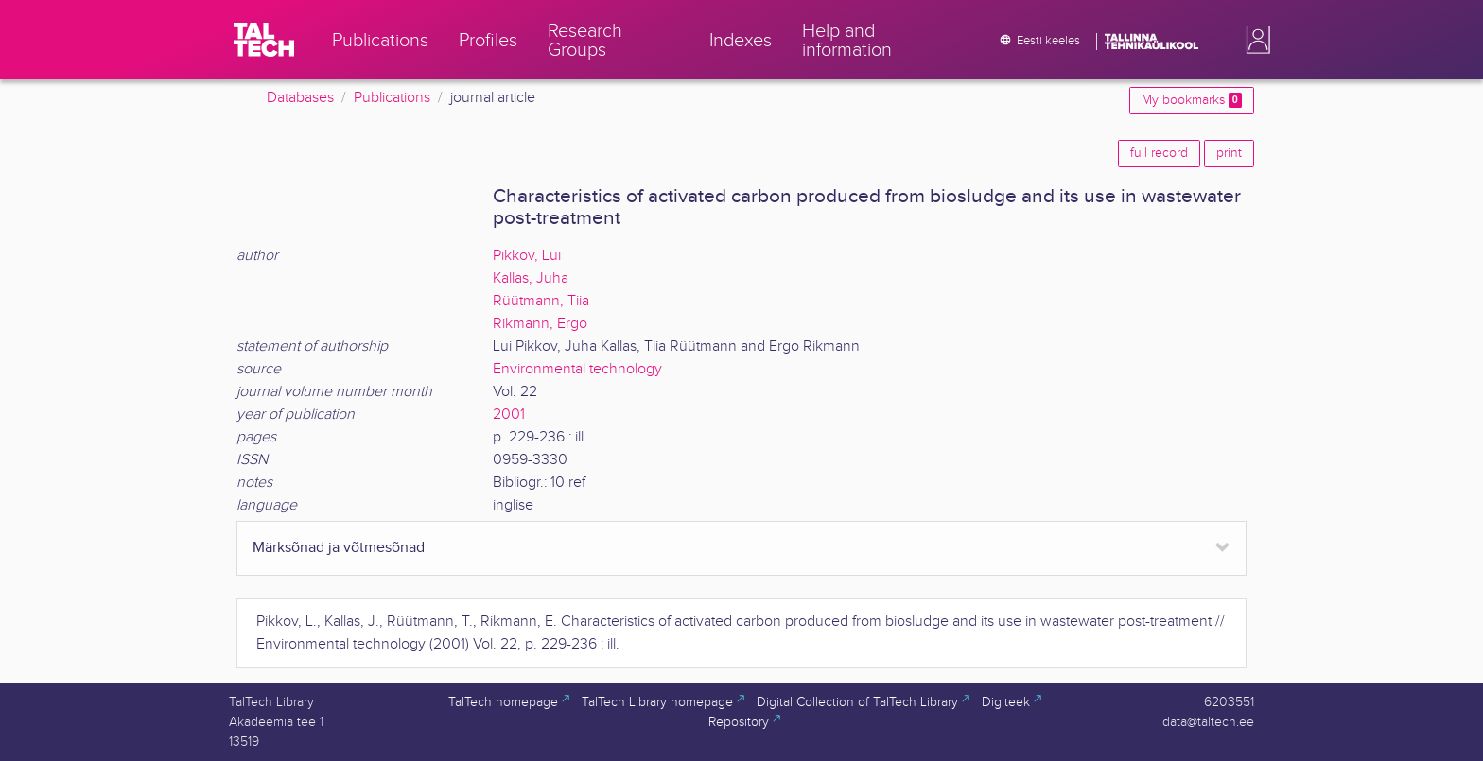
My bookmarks (1192, 100)
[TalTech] (264, 40)
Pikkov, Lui (527, 256)
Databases (300, 98)
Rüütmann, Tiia (541, 301)
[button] (1254, 39)
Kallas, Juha (530, 278)
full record (1159, 153)
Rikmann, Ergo (540, 324)
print (1229, 153)
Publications (392, 98)
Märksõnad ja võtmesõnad (339, 548)
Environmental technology (577, 369)
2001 (509, 415)
